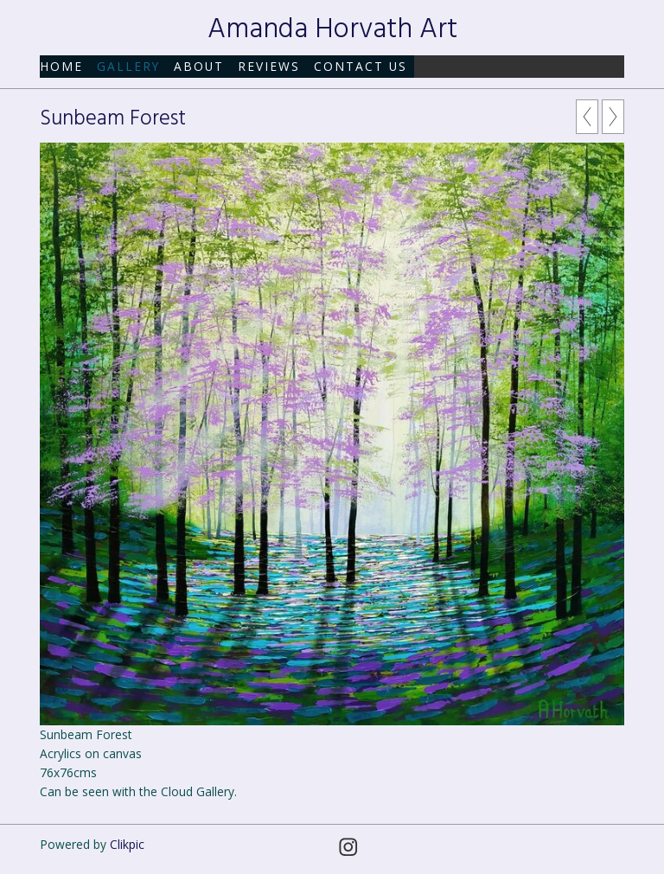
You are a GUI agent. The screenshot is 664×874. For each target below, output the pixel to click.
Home (61, 66)
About (199, 66)
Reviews (269, 66)
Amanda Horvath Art (332, 30)
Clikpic (127, 844)
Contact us (360, 66)
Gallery (128, 66)
